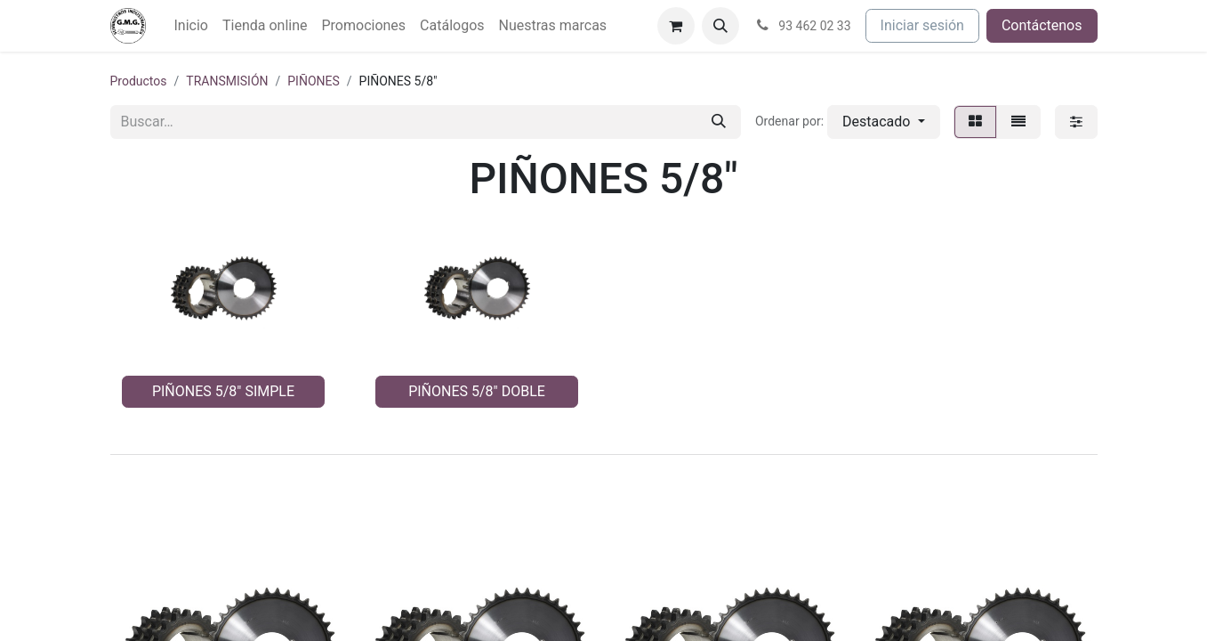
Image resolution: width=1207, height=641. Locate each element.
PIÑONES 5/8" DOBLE (476, 391)
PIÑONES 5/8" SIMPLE (223, 391)
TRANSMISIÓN (227, 81)
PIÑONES (313, 81)
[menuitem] (191, 26)
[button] (720, 26)
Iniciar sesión (922, 25)
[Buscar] (718, 122)
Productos (138, 81)
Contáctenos (1042, 25)
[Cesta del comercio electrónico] (676, 26)
